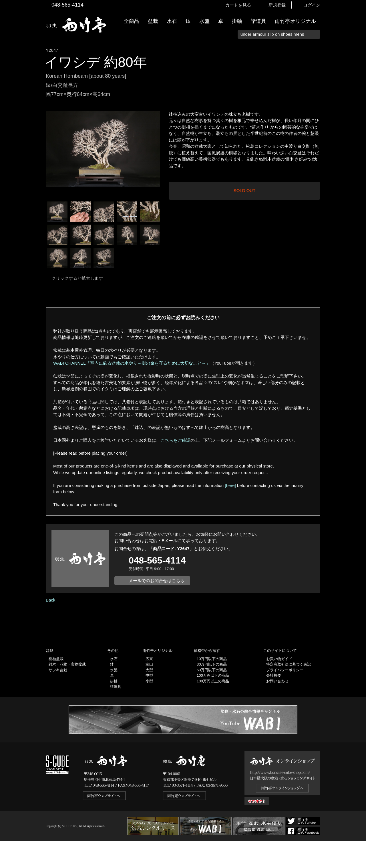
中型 (149, 675)
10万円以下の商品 (212, 659)
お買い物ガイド (359, 145)
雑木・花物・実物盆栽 (67, 664)
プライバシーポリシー (284, 670)
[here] (230, 485)
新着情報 (359, 100)
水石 (172, 21)
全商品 (131, 21)
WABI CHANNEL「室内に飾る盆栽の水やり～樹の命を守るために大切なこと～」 (131, 363)
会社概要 (273, 675)
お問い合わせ (277, 681)
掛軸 (237, 21)
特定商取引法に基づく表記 (288, 664)
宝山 (149, 664)
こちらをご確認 (175, 440)
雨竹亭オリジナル (295, 21)
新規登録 (277, 5)
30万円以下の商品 (212, 664)
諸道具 (258, 21)
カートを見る (238, 5)
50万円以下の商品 (212, 670)
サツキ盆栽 (58, 670)
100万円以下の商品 (213, 675)
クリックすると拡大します (77, 278)
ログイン (311, 5)
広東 (149, 659)
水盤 (204, 21)
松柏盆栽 (56, 659)
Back (50, 600)
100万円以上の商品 (213, 681)
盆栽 (153, 21)
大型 (149, 670)
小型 (149, 681)
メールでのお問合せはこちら (156, 580)
